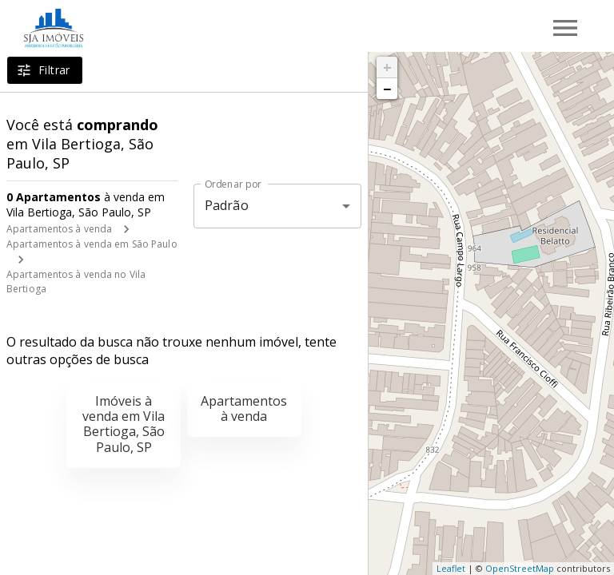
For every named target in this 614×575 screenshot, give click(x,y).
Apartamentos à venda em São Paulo (91, 244)
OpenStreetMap (519, 568)
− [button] (387, 88)
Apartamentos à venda (59, 229)
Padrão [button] (227, 205)
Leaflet (451, 568)
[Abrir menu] (565, 28)
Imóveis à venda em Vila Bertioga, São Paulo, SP (123, 424)
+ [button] (387, 67)
